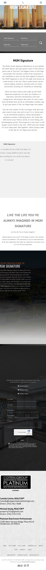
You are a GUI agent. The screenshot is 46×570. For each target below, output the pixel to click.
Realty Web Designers (29, 562)
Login (29, 549)
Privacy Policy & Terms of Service (19, 430)
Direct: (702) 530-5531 (10, 514)
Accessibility (34, 555)
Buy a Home (12, 546)
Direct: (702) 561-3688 (10, 503)
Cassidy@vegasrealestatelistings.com (17, 501)
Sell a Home (22, 546)
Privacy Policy (23, 555)
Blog (16, 549)
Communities (32, 546)
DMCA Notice (11, 555)
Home (4, 546)
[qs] (29, 38)
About (41, 546)
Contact (22, 549)
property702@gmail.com (11, 511)
